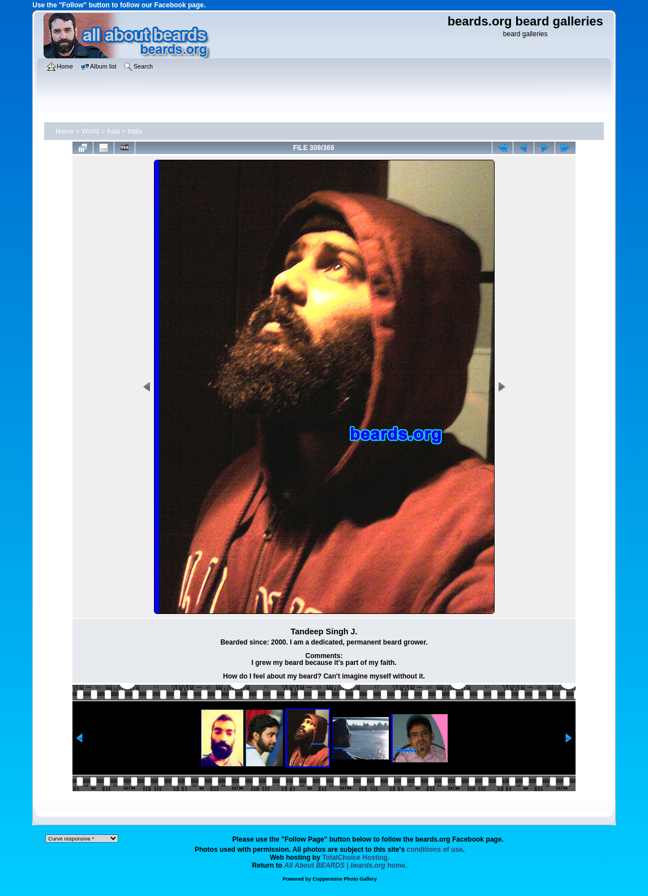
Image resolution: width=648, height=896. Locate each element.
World (90, 131)
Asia (112, 131)
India (134, 131)
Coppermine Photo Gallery (344, 879)
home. (345, 865)
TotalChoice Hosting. (355, 857)
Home (64, 131)
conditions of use (434, 850)
